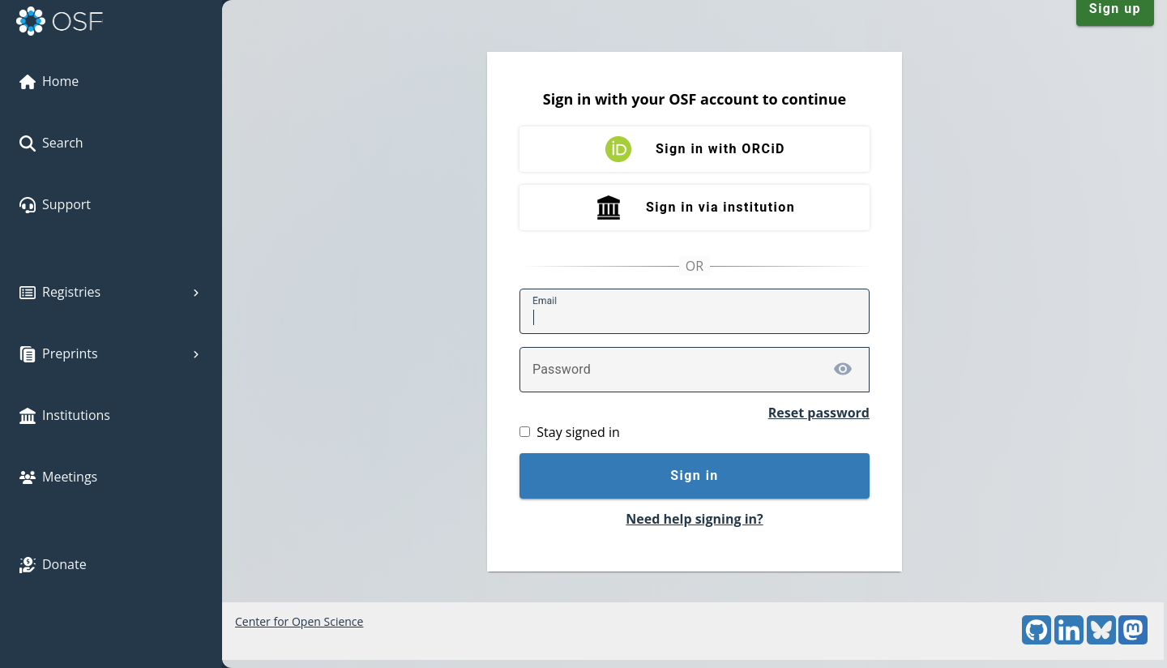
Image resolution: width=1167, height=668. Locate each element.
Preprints (111, 353)
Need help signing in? (694, 519)
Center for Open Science (299, 621)
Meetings (58, 477)
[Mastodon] (1133, 640)
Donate (53, 564)
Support (55, 204)
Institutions (64, 415)
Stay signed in (577, 432)
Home (49, 81)
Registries (111, 292)
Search (51, 143)
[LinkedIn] (1069, 640)
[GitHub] (1036, 640)
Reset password (819, 413)
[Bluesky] (1101, 640)
